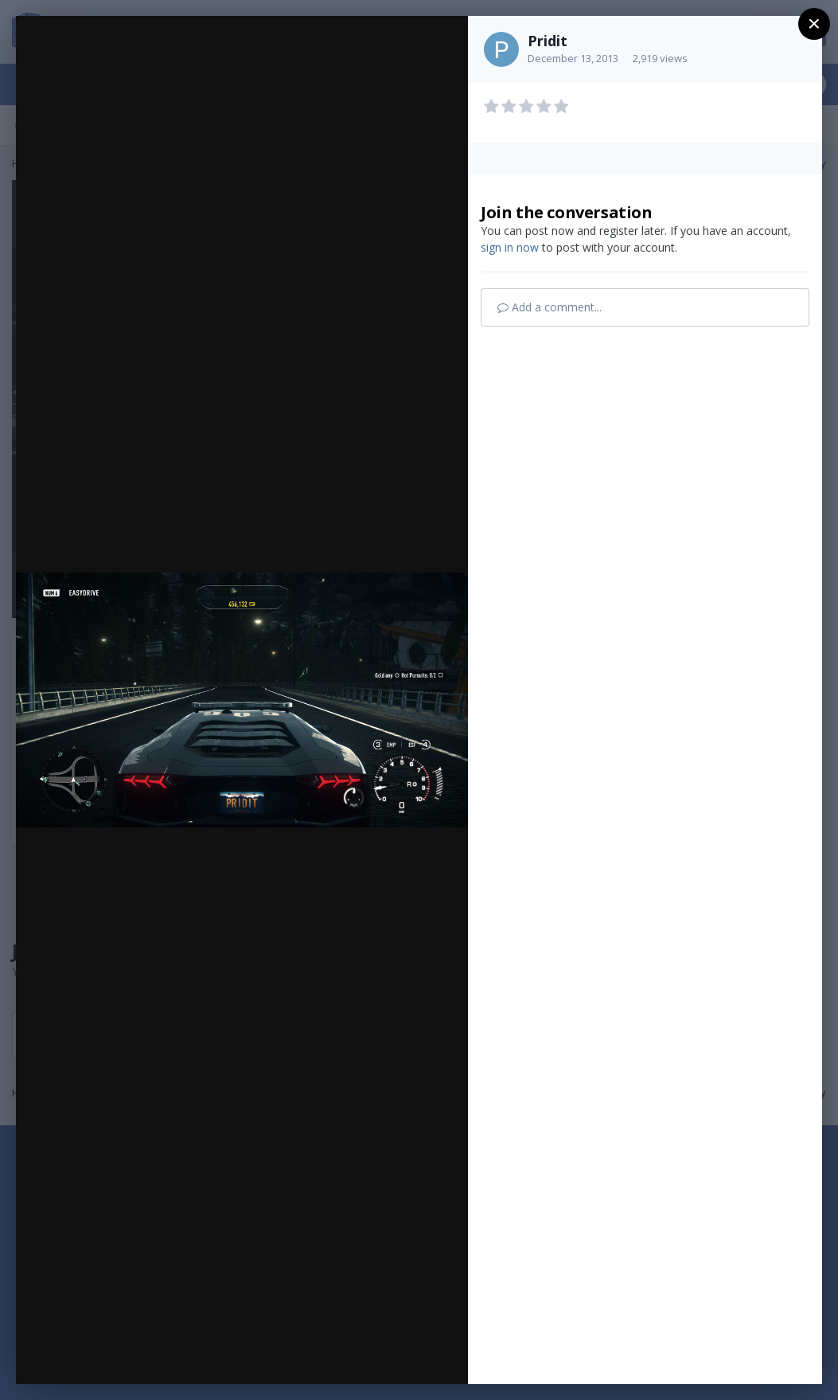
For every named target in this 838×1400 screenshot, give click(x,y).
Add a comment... (549, 307)
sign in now (510, 247)
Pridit (547, 40)
